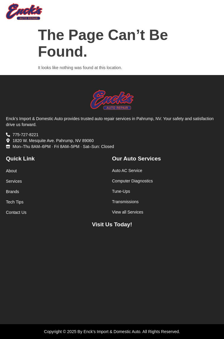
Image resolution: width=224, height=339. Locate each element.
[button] (213, 12)
